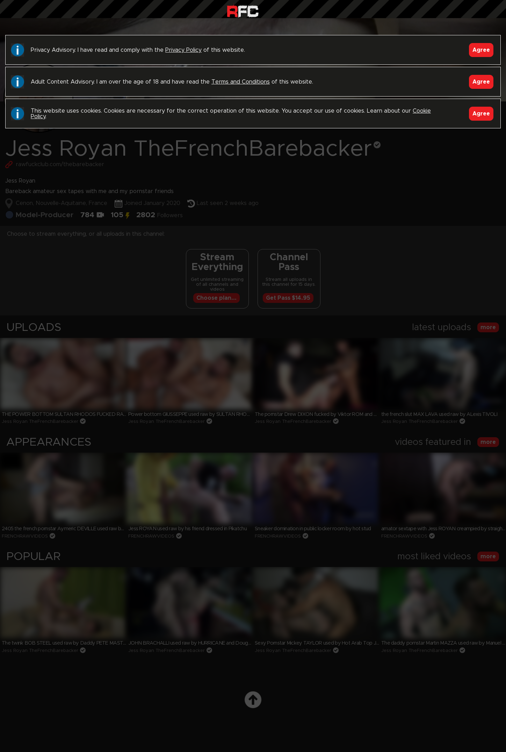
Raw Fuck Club (243, 10)
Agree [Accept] (481, 50)
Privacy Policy (183, 50)
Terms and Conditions (240, 82)
